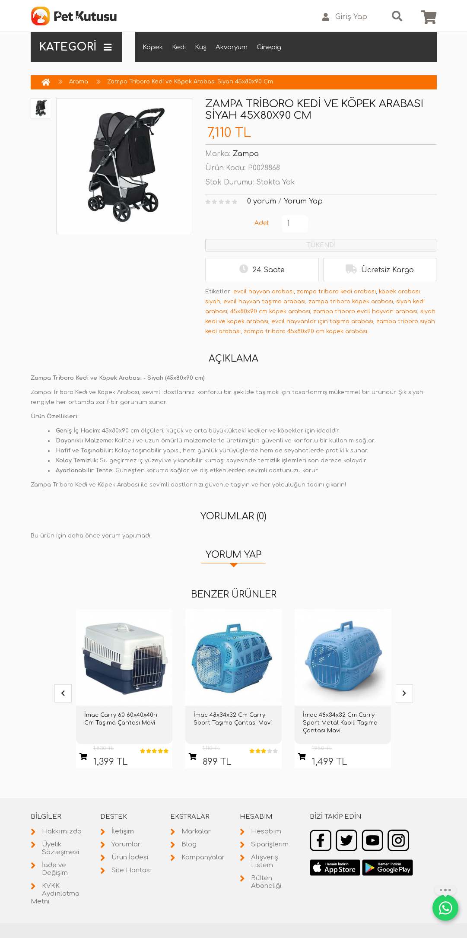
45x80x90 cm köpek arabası (270, 311)
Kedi (179, 47)
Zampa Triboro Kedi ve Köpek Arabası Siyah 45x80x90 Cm (190, 82)
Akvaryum (232, 47)
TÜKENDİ (321, 245)
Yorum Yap (303, 201)
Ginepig (269, 47)
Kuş (200, 47)
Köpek (153, 47)
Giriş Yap (344, 17)
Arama (78, 82)
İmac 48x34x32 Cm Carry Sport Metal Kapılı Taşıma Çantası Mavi (340, 723)
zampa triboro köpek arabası (350, 302)
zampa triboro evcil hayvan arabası (365, 311)
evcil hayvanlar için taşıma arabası (322, 321)
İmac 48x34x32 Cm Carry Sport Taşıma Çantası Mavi (233, 719)
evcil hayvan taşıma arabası (264, 302)
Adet (261, 223)
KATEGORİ (75, 47)
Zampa (246, 154)
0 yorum (261, 201)
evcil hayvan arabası (263, 292)
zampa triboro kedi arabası (336, 292)
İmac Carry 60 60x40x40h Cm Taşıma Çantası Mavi (120, 719)
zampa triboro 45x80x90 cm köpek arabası (305, 331)
